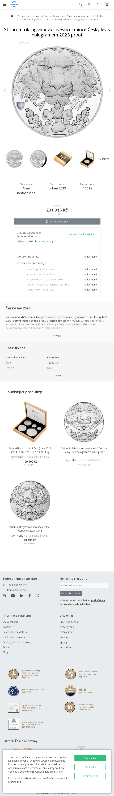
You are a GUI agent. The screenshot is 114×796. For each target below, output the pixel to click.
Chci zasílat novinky (70, 588)
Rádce (6, 643)
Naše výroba (67, 622)
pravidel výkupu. (47, 241)
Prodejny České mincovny (17, 638)
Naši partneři (67, 627)
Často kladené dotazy (15, 627)
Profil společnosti (69, 617)
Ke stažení (65, 643)
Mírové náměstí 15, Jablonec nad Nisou (48, 284)
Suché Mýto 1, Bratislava (40, 289)
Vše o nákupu (10, 617)
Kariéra (64, 633)
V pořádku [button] (90, 758)
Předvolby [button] (90, 767)
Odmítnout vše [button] (90, 776)
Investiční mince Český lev (49, 16)
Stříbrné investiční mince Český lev (85, 16)
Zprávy (63, 638)
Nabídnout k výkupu (82, 234)
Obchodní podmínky (14, 633)
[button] (11, 90)
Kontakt (7, 622)
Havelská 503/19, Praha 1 (40, 274)
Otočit (24, 45)
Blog (5, 648)
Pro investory (25, 16)
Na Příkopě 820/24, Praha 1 (42, 269)
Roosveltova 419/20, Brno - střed (45, 279)
